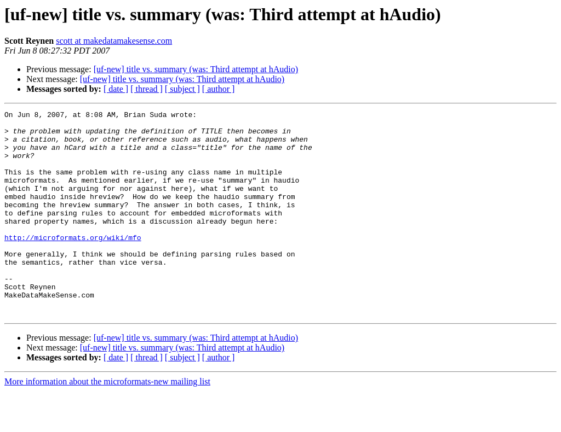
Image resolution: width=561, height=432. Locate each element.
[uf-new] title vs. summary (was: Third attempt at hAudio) (196, 69)
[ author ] (218, 89)
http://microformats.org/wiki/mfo (72, 263)
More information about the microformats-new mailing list (107, 422)
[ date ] (116, 89)
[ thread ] (146, 89)
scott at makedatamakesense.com (114, 40)
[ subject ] (182, 89)
